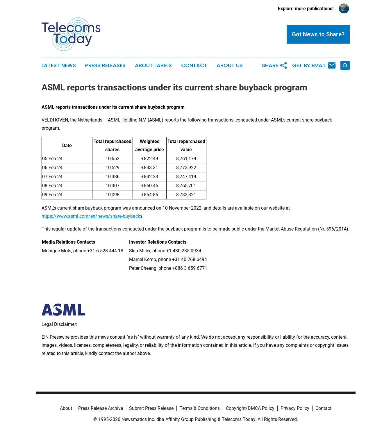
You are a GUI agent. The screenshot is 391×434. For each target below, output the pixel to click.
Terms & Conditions (200, 408)
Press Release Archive (100, 408)
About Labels (153, 65)
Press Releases (105, 65)
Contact (194, 65)
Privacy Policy (295, 408)
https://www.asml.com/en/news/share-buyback (91, 216)
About (66, 408)
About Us (230, 65)
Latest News (59, 65)
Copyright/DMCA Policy (250, 408)
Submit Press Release (151, 408)
